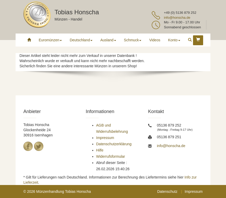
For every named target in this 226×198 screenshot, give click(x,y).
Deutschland (81, 40)
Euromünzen (50, 40)
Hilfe (99, 150)
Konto (174, 40)
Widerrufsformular (110, 156)
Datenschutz (167, 191)
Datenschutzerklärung (113, 144)
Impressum (105, 138)
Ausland (108, 40)
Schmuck (133, 40)
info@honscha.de (177, 17)
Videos (154, 40)
